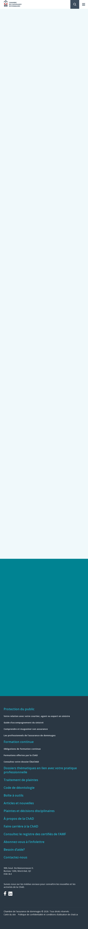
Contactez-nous (15, 857)
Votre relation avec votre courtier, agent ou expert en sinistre (37, 716)
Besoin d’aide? (14, 850)
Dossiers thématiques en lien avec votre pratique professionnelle (40, 770)
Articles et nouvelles (19, 803)
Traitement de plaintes (21, 780)
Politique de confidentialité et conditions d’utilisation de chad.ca (48, 914)
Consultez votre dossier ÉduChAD (21, 761)
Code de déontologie (19, 788)
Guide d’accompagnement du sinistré (23, 722)
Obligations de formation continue (22, 748)
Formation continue (19, 742)
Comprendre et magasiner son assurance (26, 729)
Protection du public (19, 709)
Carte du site (10, 914)
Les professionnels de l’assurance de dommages (30, 735)
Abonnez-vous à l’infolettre (24, 842)
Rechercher (74, 4)
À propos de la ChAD (19, 819)
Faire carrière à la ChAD (21, 826)
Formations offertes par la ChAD (21, 755)
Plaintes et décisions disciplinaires (29, 811)
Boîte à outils (13, 795)
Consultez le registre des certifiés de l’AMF (35, 834)
